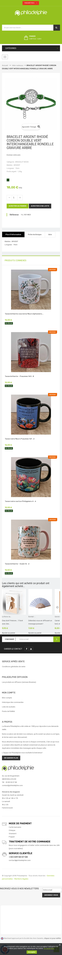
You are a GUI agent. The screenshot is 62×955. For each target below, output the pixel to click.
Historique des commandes (12, 702)
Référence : (14, 215)
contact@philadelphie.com (20, 860)
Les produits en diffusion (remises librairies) (19, 682)
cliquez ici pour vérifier (52, 938)
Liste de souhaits (8, 707)
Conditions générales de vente (13, 667)
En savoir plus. (49, 948)
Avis (50, 234)
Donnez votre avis (13, 155)
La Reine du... (7, 617)
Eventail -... (32, 617)
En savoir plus (11, 758)
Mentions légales (21, 879)
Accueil (5, 65)
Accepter (31, 952)
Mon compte (7, 698)
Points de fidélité (8, 711)
